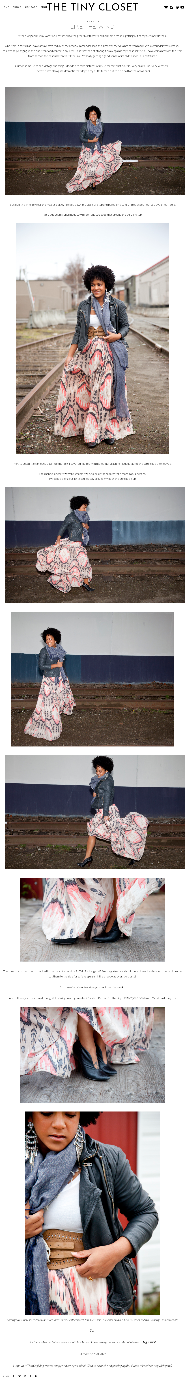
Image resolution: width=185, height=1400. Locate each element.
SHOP (44, 7)
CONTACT (31, 7)
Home (5, 7)
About (17, 7)
